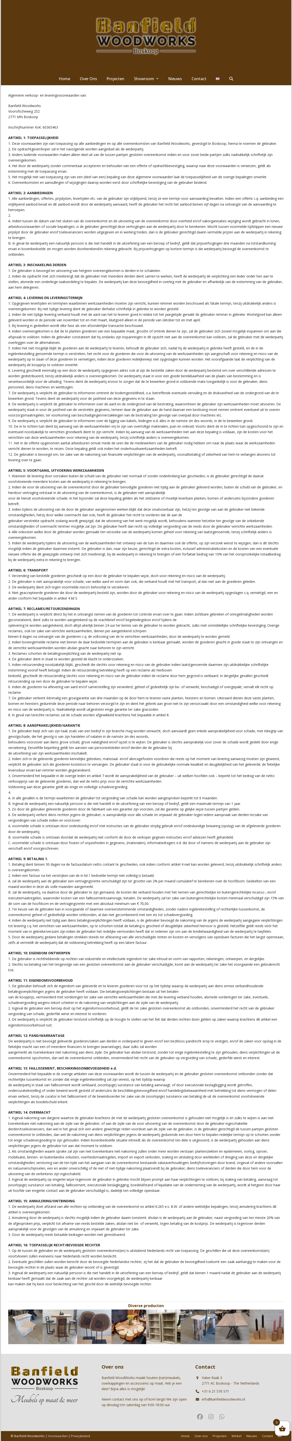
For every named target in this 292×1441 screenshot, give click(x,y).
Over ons (201, 1436)
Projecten (220, 1436)
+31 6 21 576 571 (215, 1391)
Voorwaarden (58, 1436)
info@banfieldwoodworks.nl (223, 1399)
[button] (231, 79)
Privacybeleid (80, 1436)
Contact (267, 1436)
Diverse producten (146, 1305)
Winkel (236, 1436)
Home (185, 1436)
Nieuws (251, 1436)
